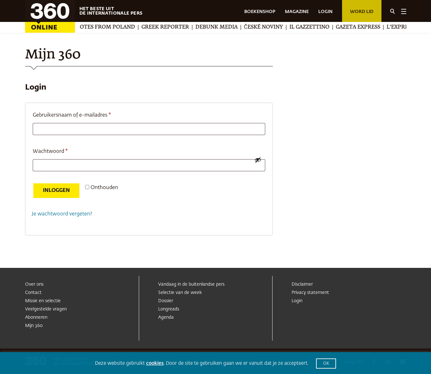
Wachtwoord (58, 150)
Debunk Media (238, 27)
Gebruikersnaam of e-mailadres (80, 114)
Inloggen (56, 190)
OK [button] (326, 364)
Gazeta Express (379, 27)
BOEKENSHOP (259, 12)
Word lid (362, 12)
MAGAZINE (297, 12)
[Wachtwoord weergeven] (257, 159)
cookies (155, 363)
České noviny (285, 27)
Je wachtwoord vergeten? (62, 214)
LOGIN (325, 12)
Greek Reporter (186, 27)
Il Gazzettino (331, 27)
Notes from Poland (126, 27)
